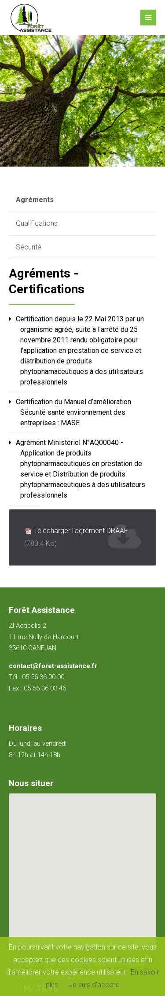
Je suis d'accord (94, 985)
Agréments (35, 200)
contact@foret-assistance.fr (53, 666)
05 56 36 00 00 (43, 677)
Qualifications (37, 223)
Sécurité (28, 247)
